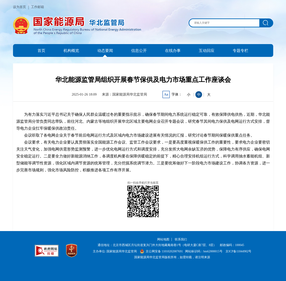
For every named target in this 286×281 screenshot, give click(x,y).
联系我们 (181, 239)
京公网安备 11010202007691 (164, 251)
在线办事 (173, 50)
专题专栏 (240, 50)
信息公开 (139, 50)
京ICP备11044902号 (238, 251)
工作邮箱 (37, 7)
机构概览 (71, 50)
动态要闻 (105, 50)
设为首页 (19, 7)
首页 (41, 50)
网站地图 (163, 239)
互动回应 (206, 50)
